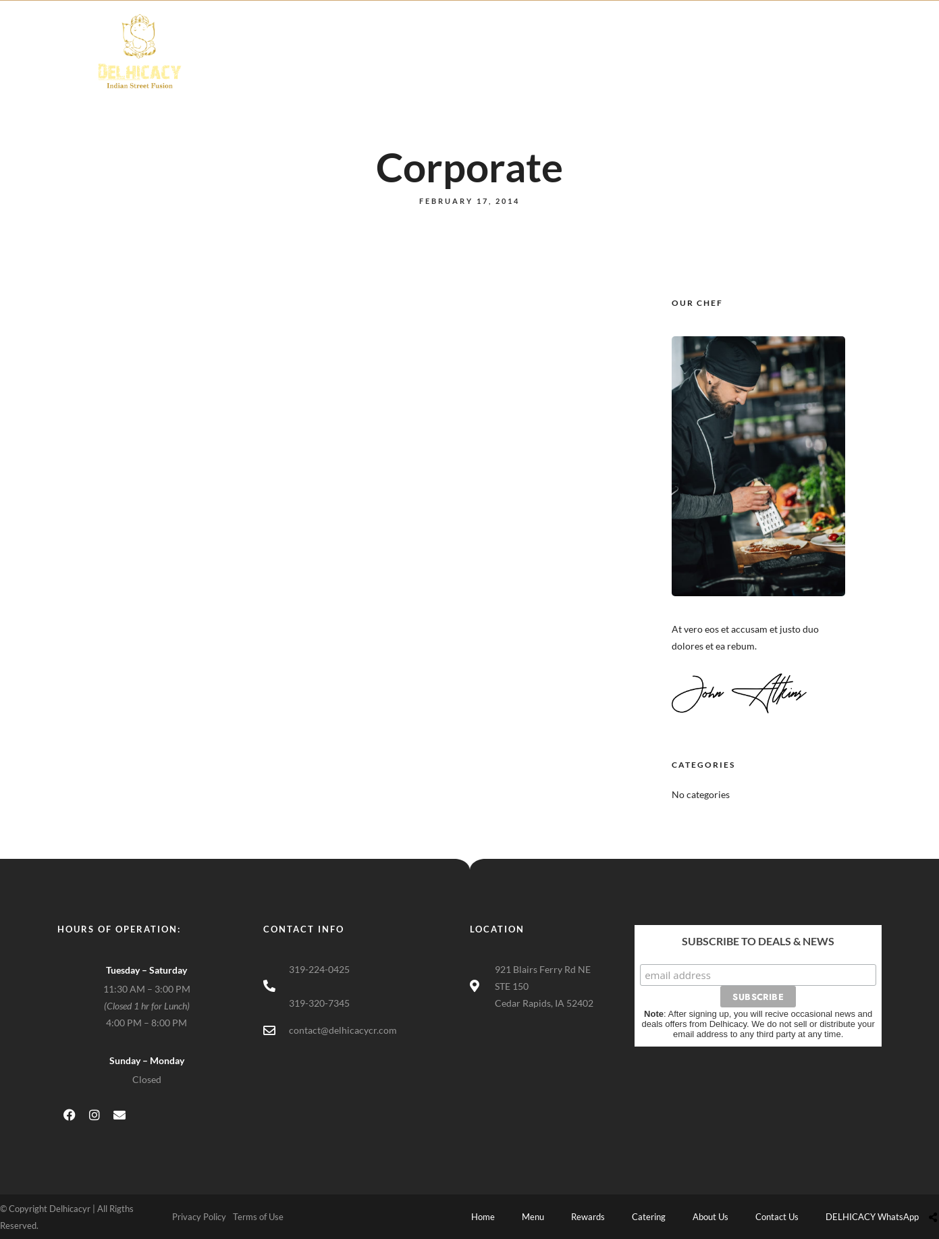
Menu (395, 65)
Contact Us (675, 65)
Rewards (458, 65)
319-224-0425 (319, 969)
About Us (598, 65)
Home (339, 65)
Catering (527, 65)
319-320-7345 (319, 1003)
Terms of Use (258, 1216)
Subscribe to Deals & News (758, 940)
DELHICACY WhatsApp (784, 65)
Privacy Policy (199, 1216)
